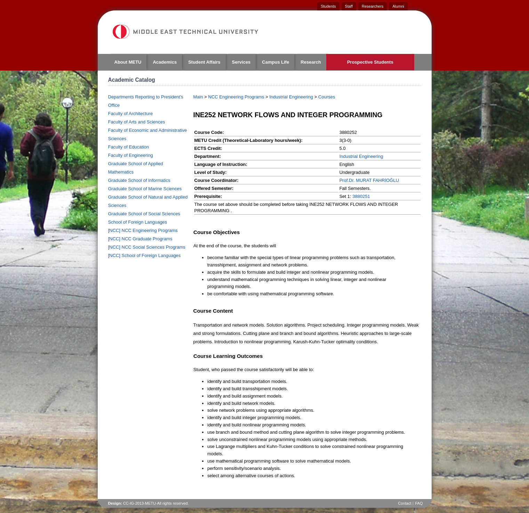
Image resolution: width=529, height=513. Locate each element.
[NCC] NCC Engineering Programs (143, 230)
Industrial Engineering (291, 96)
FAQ (419, 503)
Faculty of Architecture (130, 113)
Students (328, 6)
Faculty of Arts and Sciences (136, 122)
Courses (326, 96)
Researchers (372, 6)
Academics (165, 62)
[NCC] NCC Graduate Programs (140, 238)
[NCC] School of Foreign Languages (144, 255)
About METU (128, 62)
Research (310, 62)
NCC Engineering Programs (236, 96)
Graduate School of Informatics (139, 180)
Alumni (398, 6)
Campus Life (275, 62)
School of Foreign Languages (137, 222)
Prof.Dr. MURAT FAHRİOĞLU (369, 180)
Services (241, 62)
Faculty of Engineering (130, 155)
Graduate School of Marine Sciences (145, 188)
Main (198, 96)
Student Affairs (204, 62)
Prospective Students (370, 62)
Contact (404, 503)
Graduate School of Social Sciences (144, 213)
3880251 (361, 196)
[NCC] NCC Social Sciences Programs (147, 247)
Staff (349, 6)
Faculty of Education (128, 147)
